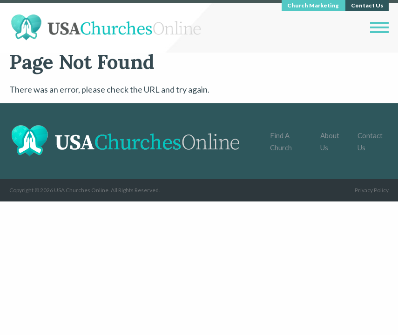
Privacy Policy (372, 190)
